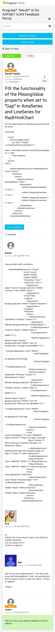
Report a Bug (27, 42)
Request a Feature (27, 35)
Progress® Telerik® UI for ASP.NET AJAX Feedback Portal (20, 14)
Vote (44, 81)
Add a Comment (14, 227)
